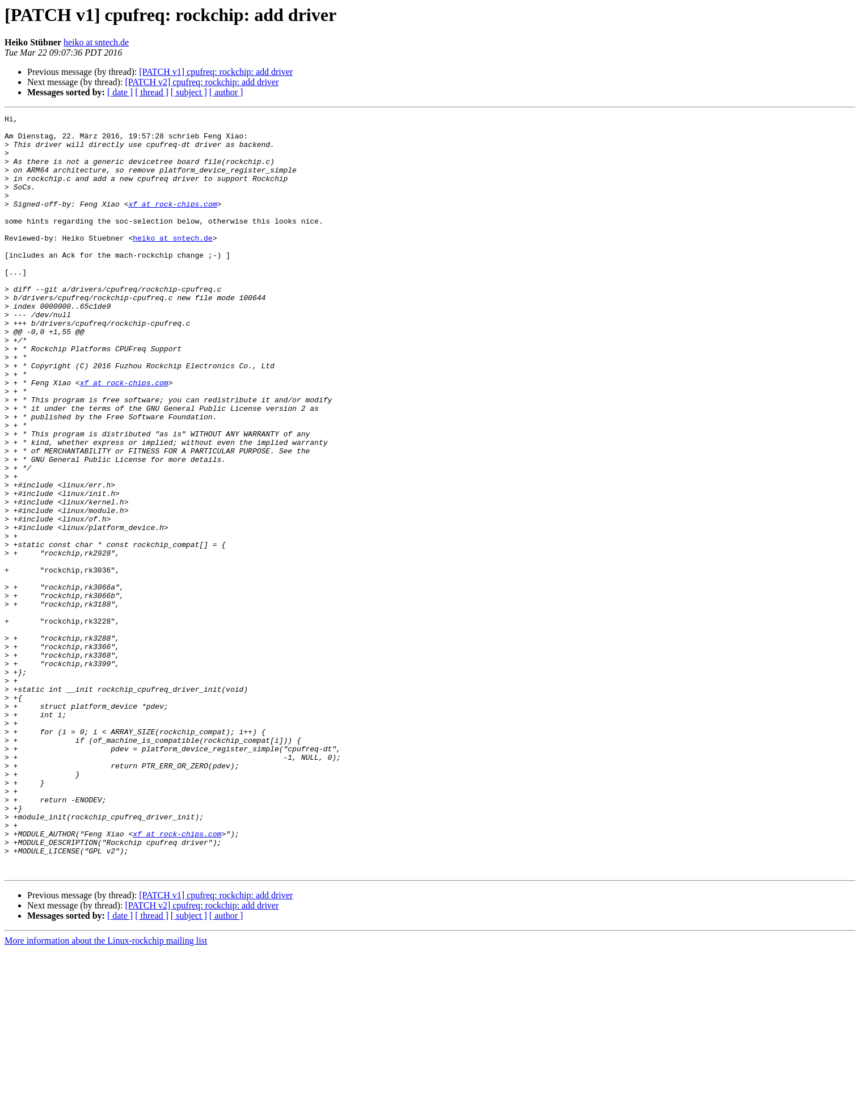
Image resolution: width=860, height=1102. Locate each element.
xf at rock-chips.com (172, 222)
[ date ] (120, 92)
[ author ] (226, 92)
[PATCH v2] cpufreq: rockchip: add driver (202, 82)
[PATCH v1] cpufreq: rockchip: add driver (216, 72)
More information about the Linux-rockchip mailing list (106, 1092)
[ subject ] (189, 92)
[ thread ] (151, 92)
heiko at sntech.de (96, 42)
